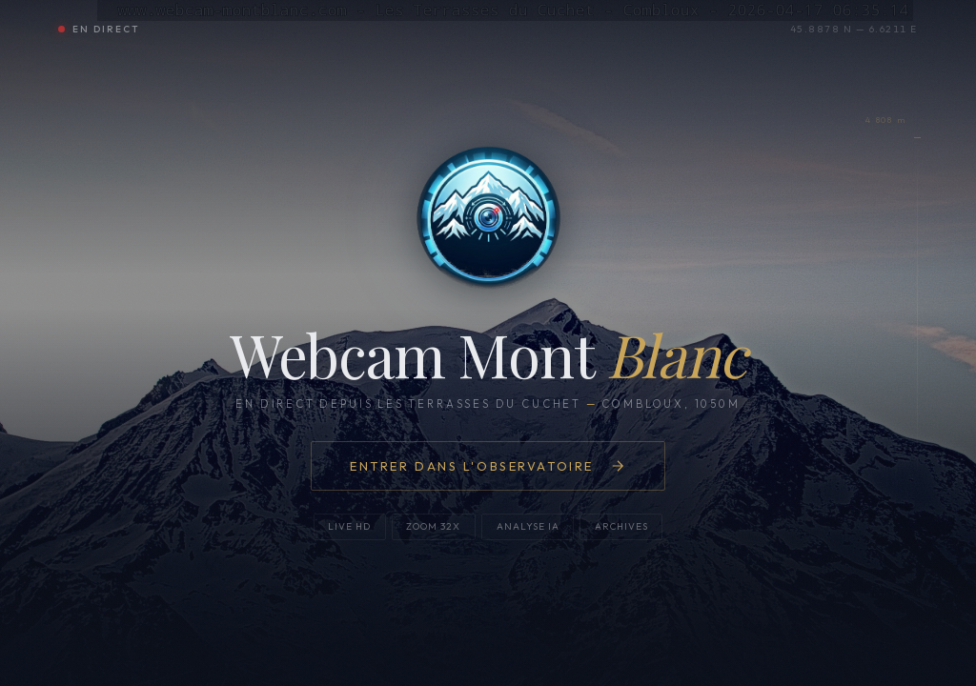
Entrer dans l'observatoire (488, 465)
